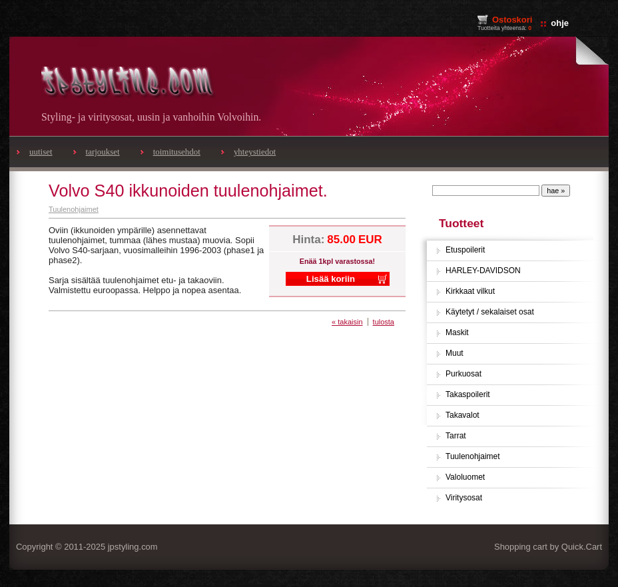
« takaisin (347, 322)
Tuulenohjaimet (74, 209)
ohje (560, 23)
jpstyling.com (133, 547)
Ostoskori (512, 20)
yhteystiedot (255, 152)
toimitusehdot (176, 152)
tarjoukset (103, 152)
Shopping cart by (548, 547)
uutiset (41, 152)
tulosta (383, 322)
